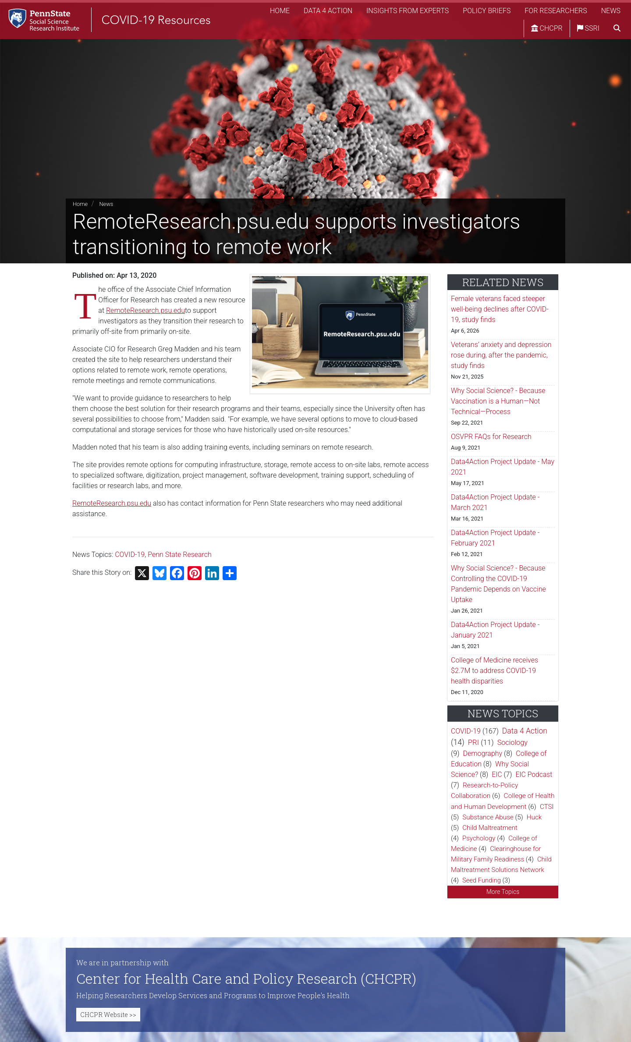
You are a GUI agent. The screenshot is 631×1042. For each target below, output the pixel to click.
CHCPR (547, 28)
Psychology (478, 838)
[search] (616, 28)
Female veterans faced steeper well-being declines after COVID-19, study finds (500, 309)
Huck (534, 817)
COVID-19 (130, 554)
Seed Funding (481, 880)
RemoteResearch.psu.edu (145, 310)
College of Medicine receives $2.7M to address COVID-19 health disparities (494, 670)
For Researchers (556, 11)
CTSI (547, 807)
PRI (473, 742)
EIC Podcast (533, 774)
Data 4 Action (328, 11)
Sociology (512, 742)
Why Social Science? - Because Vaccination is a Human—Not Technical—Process (498, 401)
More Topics (503, 891)
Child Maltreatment (490, 828)
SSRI (588, 28)
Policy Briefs (486, 11)
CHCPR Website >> (108, 1014)
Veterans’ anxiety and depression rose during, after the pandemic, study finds (501, 355)
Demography (483, 753)
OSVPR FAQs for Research (491, 436)
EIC (497, 774)
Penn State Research (180, 554)
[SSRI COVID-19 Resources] (105, 19)
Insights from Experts (407, 11)
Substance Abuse (487, 817)
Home (280, 11)
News (610, 11)
